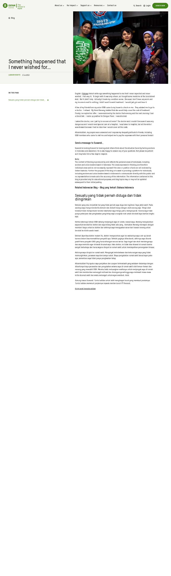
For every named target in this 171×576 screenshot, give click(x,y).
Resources (99, 6)
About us (59, 6)
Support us (86, 6)
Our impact (72, 6)
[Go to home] (5, 5)
